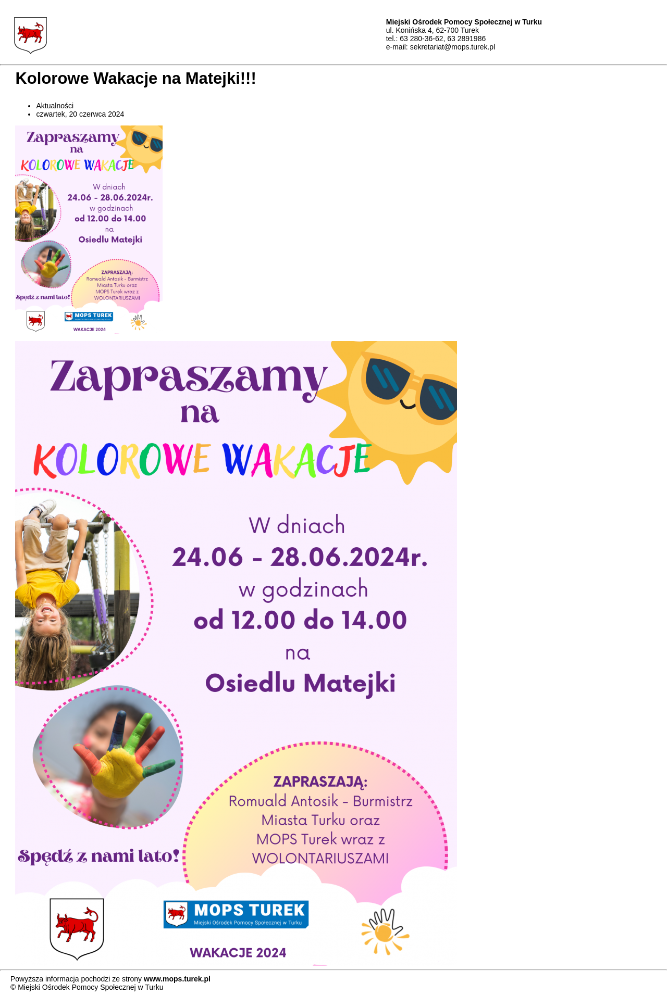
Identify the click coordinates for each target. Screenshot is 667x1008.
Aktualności (54, 106)
